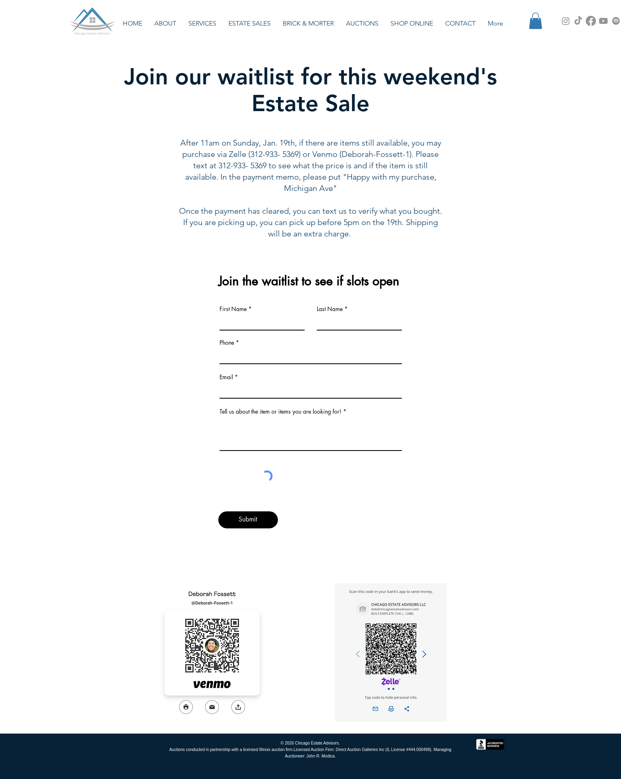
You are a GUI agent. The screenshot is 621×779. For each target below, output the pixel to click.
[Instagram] (566, 21)
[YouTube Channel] (603, 21)
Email (226, 377)
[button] (249, 23)
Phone (227, 343)
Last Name (330, 309)
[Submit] (248, 519)
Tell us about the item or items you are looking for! (281, 411)
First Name (233, 309)
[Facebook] (591, 21)
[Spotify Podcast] (616, 21)
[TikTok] (578, 21)
